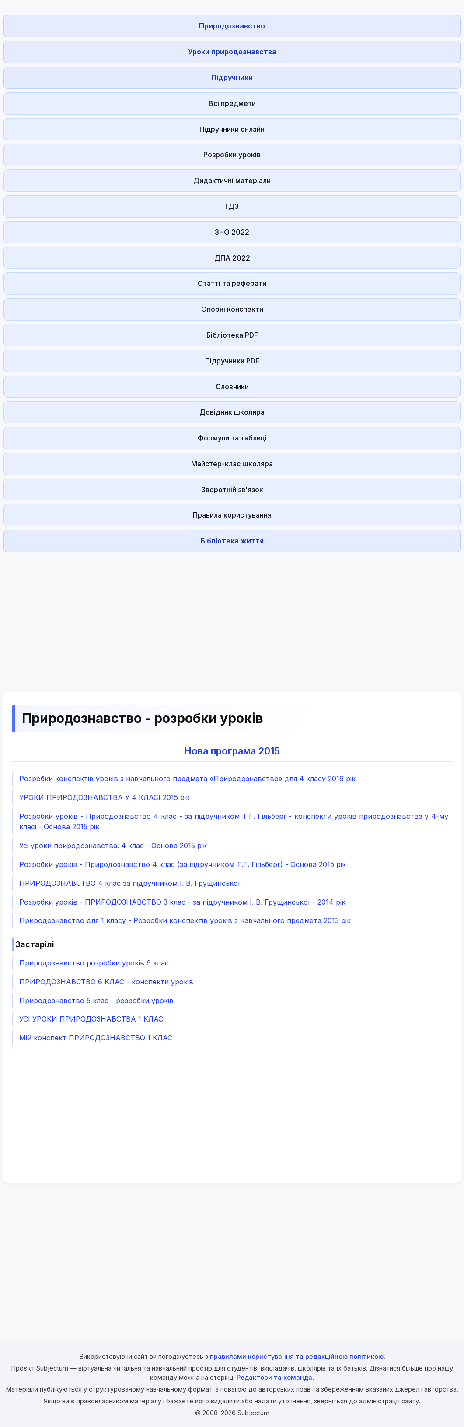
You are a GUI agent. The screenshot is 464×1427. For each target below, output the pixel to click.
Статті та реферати (232, 283)
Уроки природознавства (232, 51)
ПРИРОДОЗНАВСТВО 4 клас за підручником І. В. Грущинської (129, 883)
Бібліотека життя (232, 540)
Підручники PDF (232, 360)
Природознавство (232, 25)
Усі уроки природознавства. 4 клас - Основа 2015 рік (113, 845)
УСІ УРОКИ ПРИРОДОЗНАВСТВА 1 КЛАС (91, 1019)
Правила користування (232, 515)
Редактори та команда (274, 1377)
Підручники (232, 77)
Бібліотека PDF (232, 335)
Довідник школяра (232, 412)
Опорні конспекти (232, 309)
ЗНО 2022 (232, 232)
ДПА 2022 (232, 258)
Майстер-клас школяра (232, 463)
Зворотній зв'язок (232, 489)
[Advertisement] (232, 617)
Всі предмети (232, 103)
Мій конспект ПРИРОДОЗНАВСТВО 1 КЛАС (95, 1037)
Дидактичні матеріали (232, 180)
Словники (232, 386)
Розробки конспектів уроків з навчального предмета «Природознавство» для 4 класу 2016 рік (187, 778)
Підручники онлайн (232, 129)
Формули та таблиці (232, 437)
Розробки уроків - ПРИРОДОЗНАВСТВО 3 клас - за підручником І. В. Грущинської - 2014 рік (182, 902)
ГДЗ (232, 206)
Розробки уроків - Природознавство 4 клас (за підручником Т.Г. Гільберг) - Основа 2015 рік (182, 864)
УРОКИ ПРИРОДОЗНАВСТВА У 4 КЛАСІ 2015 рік (104, 797)
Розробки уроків (232, 154)
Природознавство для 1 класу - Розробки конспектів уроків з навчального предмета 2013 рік (185, 920)
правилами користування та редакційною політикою (297, 1356)
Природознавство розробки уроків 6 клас (94, 962)
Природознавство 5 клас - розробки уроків (96, 1000)
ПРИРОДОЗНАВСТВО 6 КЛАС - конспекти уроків (106, 981)
